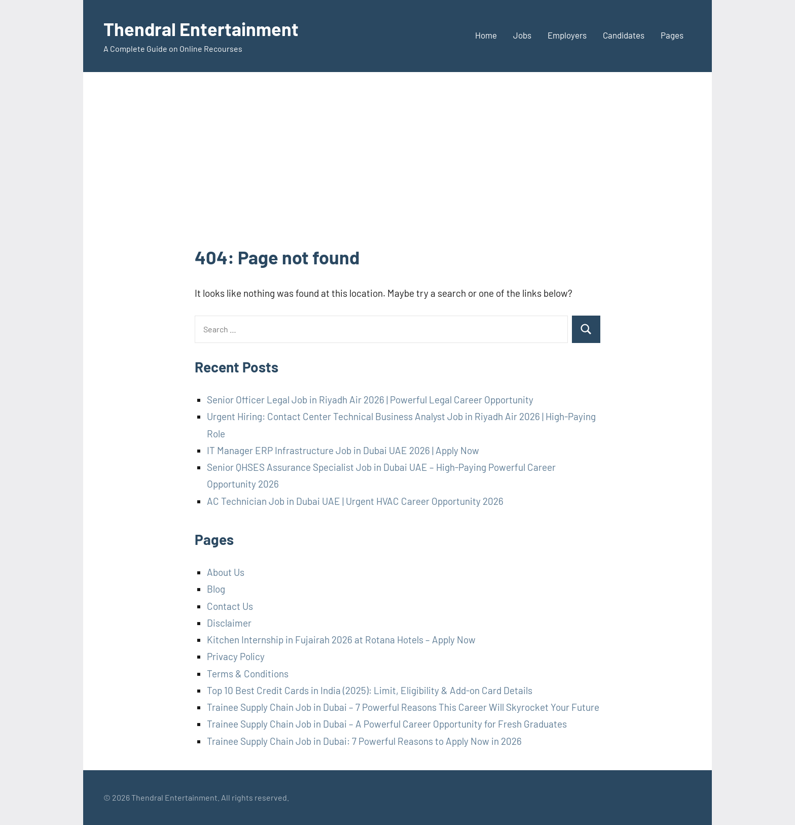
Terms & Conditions (247, 673)
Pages (672, 35)
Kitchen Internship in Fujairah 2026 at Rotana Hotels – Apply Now (341, 639)
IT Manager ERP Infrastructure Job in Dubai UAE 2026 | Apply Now (343, 450)
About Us (225, 572)
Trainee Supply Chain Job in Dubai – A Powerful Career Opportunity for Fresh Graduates (387, 724)
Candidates (623, 35)
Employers (567, 35)
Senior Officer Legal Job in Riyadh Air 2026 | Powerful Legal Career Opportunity (370, 399)
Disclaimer (229, 623)
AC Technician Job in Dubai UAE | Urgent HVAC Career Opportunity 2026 (355, 501)
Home (486, 35)
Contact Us (230, 606)
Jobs (522, 35)
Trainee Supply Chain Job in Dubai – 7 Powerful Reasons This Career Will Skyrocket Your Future (403, 707)
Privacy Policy (236, 656)
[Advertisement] (397, 168)
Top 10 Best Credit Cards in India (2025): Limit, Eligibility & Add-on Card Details (369, 690)
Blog (216, 589)
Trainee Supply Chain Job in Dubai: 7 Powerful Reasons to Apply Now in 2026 (364, 741)
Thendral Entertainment (201, 29)
